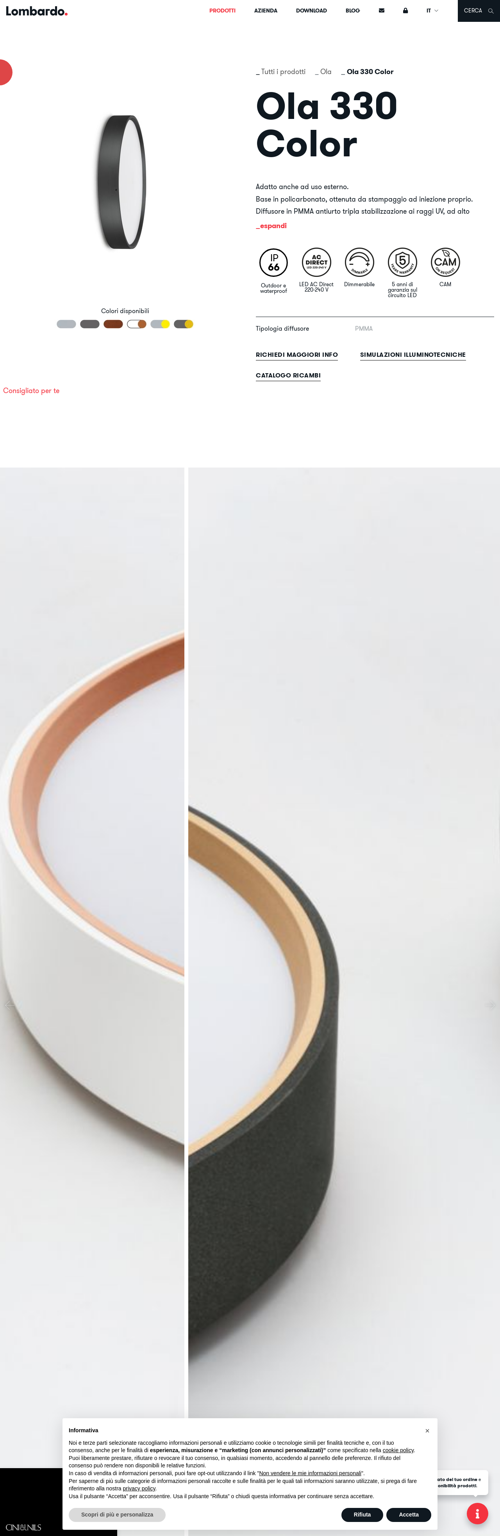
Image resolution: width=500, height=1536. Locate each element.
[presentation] (10, 1005)
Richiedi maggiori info (297, 355)
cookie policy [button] (398, 1450)
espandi (273, 225)
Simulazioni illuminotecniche (413, 355)
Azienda (265, 10)
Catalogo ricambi (288, 375)
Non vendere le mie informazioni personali (310, 1473)
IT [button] (433, 10)
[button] (427, 1430)
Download (311, 10)
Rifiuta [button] (362, 1514)
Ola (326, 71)
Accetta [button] (409, 1514)
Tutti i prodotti (283, 71)
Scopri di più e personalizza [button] (117, 1514)
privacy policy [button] (139, 1488)
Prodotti (222, 10)
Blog (353, 10)
